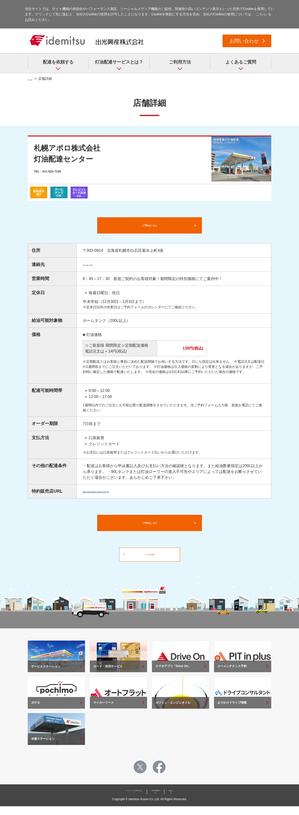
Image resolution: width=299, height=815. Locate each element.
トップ (33, 79)
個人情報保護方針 (164, 801)
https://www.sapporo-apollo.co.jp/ (111, 495)
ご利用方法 (180, 62)
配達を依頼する (58, 62)
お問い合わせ (244, 41)
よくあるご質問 (240, 62)
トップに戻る (149, 563)
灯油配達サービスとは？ (119, 62)
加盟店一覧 (190, 801)
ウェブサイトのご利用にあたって (123, 801)
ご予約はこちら (149, 227)
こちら (261, 14)
